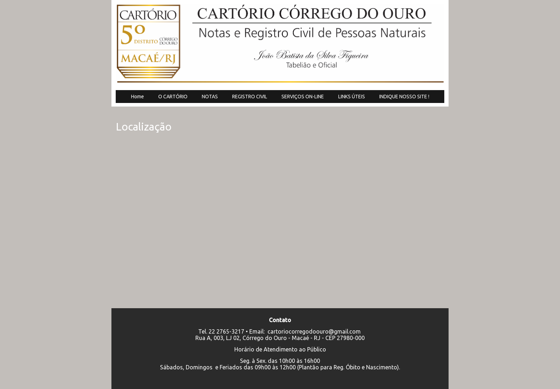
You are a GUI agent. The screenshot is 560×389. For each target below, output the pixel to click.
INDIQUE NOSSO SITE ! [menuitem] (404, 96)
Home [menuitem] (137, 96)
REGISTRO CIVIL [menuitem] (249, 96)
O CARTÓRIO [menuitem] (173, 96)
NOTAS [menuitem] (210, 96)
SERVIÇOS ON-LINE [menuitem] (302, 96)
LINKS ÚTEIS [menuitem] (351, 96)
